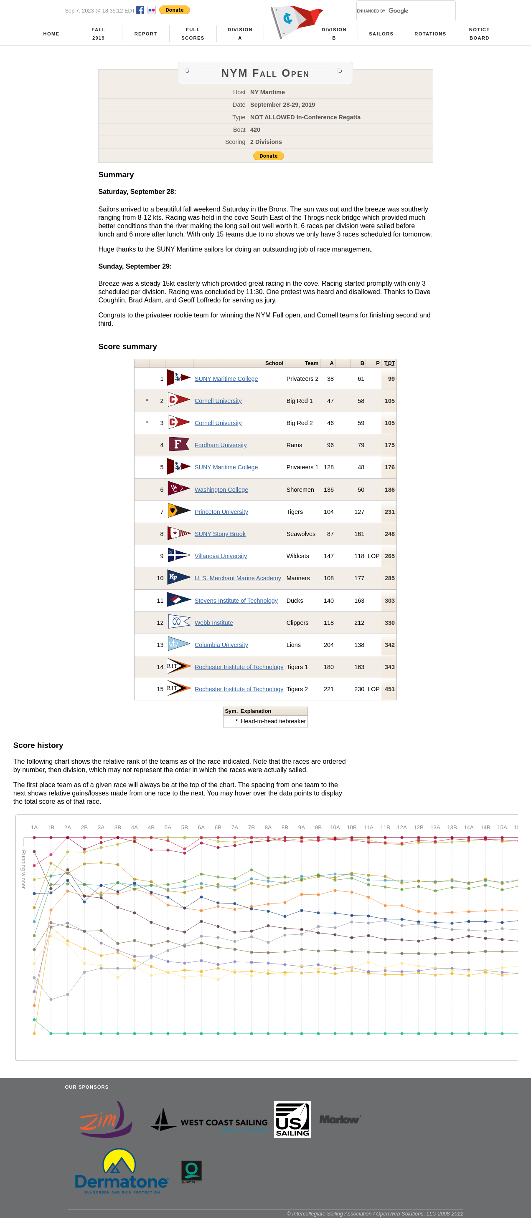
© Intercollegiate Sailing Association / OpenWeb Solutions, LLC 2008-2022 (375, 1213)
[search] (396, 11)
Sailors (381, 33)
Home (51, 33)
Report (146, 33)
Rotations (430, 33)
